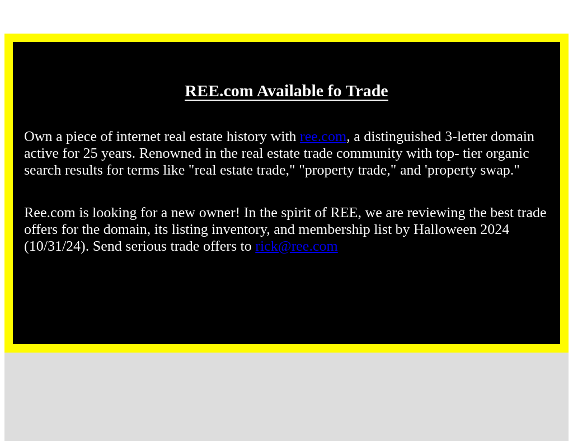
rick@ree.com (296, 246)
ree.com (323, 136)
